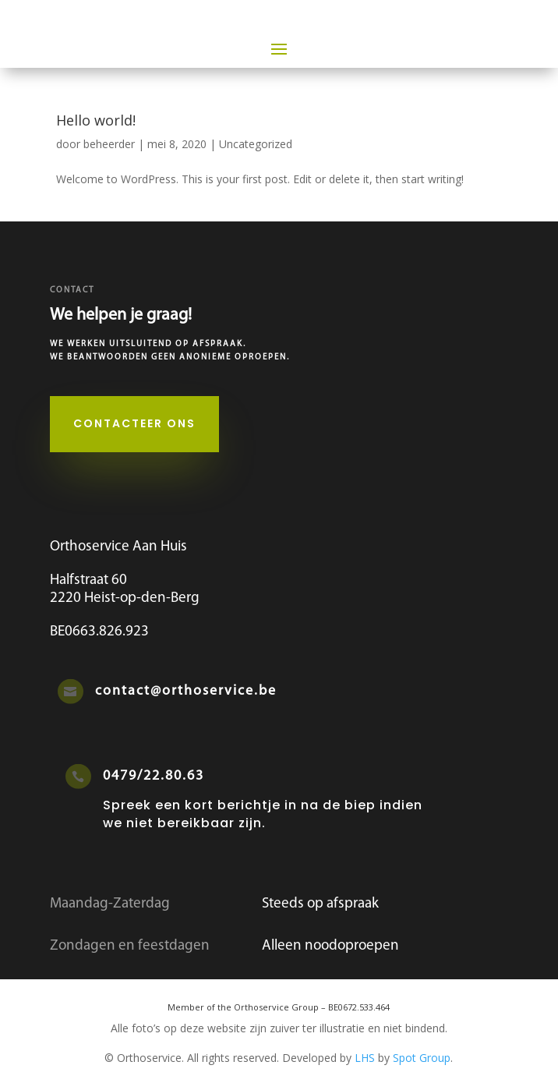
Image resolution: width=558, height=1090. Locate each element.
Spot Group (421, 1057)
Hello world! (96, 120)
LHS (365, 1057)
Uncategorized (255, 143)
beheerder (109, 143)
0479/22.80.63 (153, 776)
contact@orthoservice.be (186, 691)
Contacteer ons (134, 423)
